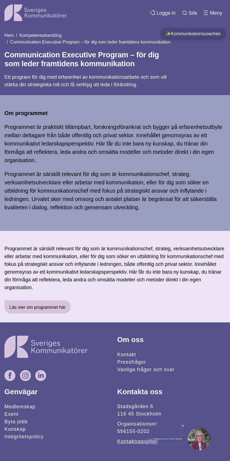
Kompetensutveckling (40, 35)
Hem (9, 35)
